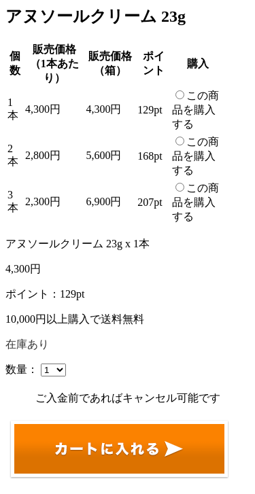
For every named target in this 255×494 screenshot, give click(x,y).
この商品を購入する (195, 110)
